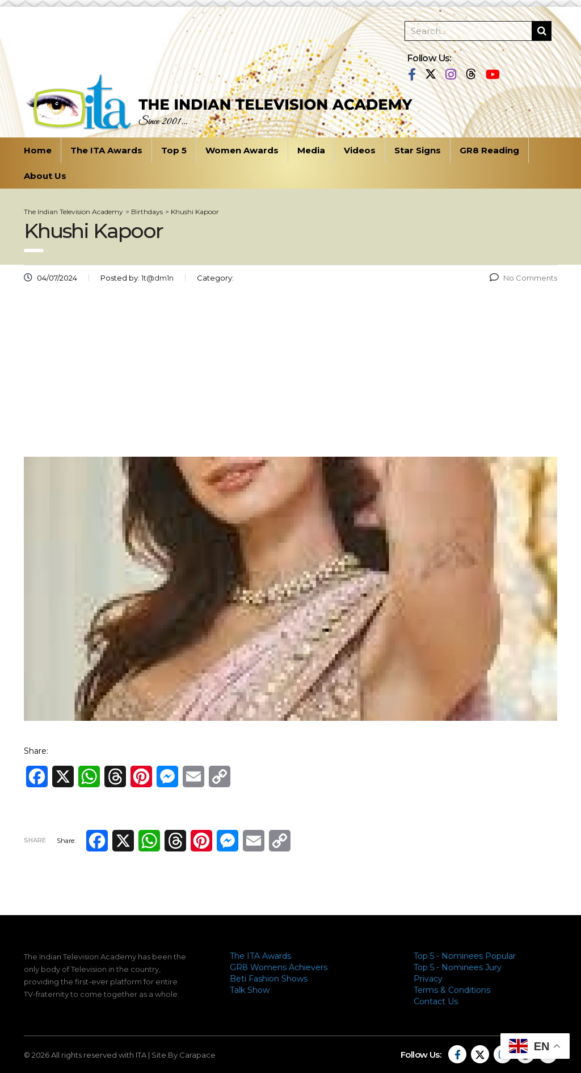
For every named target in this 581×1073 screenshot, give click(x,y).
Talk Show (250, 990)
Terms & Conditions (452, 990)
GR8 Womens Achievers (278, 967)
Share (35, 840)
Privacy (428, 979)
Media (311, 150)
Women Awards (242, 150)
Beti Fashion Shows (269, 979)
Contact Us (436, 1001)
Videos (360, 150)
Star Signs (417, 150)
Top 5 (174, 150)
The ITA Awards (106, 150)
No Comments (523, 277)
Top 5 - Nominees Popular (465, 956)
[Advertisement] (290, 374)
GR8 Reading (489, 150)
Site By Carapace (183, 1054)
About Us (45, 175)
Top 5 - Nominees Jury (458, 967)
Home (38, 150)
